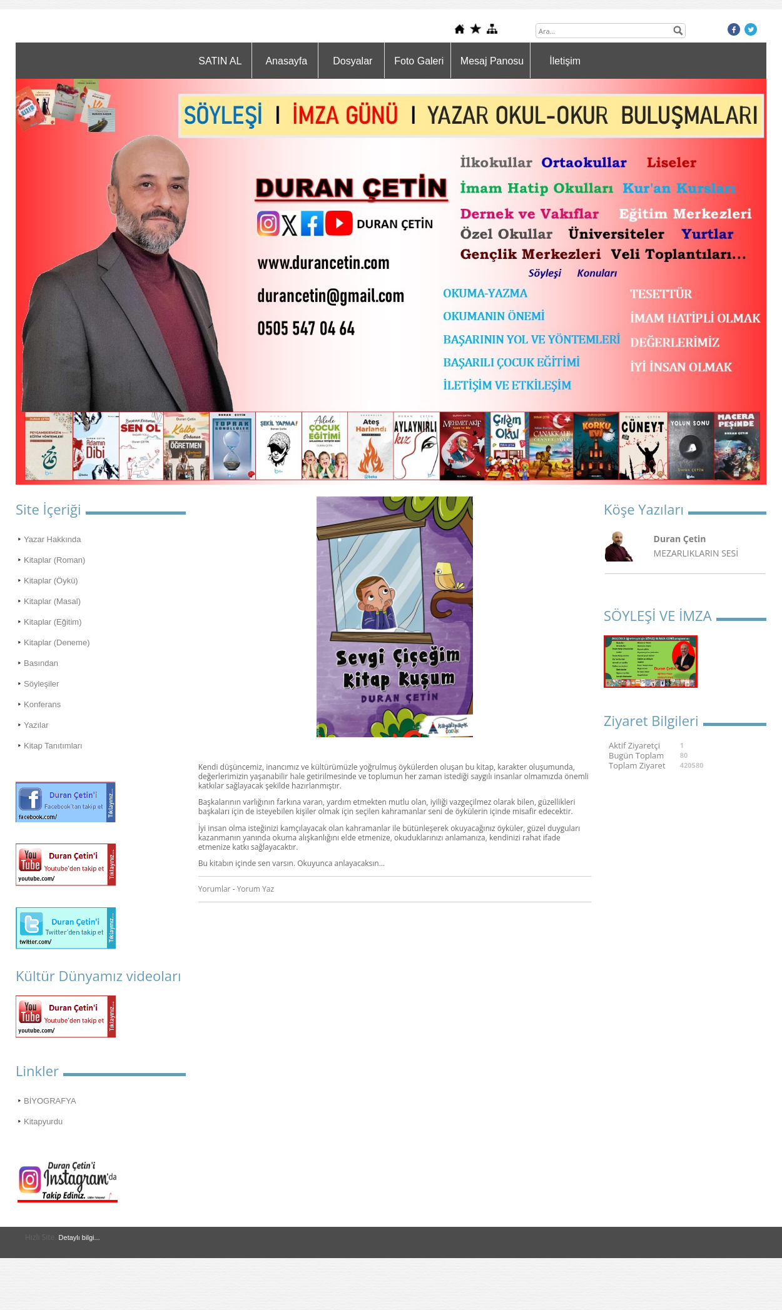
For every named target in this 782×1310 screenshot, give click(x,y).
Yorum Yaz (255, 889)
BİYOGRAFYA (50, 1101)
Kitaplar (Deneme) (57, 642)
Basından (41, 663)
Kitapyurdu (43, 1121)
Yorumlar (214, 889)
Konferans (42, 704)
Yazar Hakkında (52, 539)
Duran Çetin (680, 539)
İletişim (565, 61)
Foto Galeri (419, 61)
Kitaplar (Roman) (54, 560)
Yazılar (36, 725)
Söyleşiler (41, 683)
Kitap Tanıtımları (53, 745)
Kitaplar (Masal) (52, 601)
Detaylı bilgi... (79, 1237)
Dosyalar (352, 61)
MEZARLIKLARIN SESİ (696, 553)
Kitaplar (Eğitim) (52, 622)
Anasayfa (286, 61)
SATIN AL (219, 61)
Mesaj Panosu (492, 61)
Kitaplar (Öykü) (51, 580)
